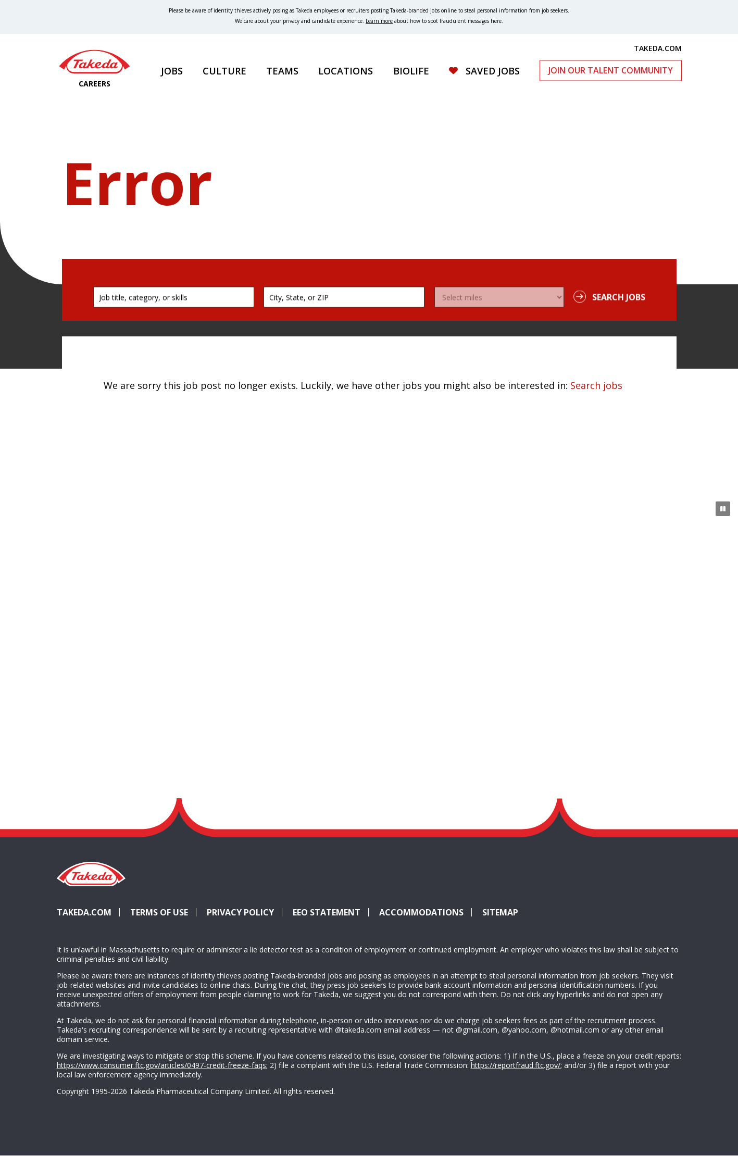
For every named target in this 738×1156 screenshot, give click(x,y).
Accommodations (425, 912)
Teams (282, 71)
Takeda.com (84, 912)
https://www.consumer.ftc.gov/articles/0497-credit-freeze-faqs (161, 1065)
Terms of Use (159, 912)
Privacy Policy (240, 912)
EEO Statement (326, 912)
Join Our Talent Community (610, 70)
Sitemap (500, 912)
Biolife (411, 71)
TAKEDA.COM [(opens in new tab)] (658, 48)
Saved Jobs (492, 71)
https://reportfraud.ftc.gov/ (515, 1065)
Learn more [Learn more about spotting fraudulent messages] (379, 20)
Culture (224, 71)
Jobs (172, 71)
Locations (345, 71)
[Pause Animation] (723, 509)
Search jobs (596, 385)
